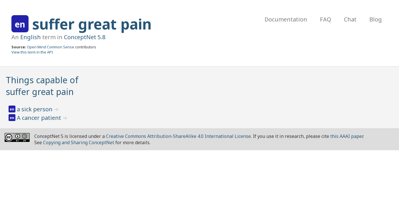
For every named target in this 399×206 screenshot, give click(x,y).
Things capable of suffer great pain (42, 86)
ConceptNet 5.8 (84, 37)
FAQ (325, 19)
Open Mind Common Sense (50, 46)
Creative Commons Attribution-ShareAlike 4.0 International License (178, 136)
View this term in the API (32, 52)
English (30, 37)
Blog (375, 19)
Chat (350, 19)
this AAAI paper (346, 136)
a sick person (35, 109)
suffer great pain (92, 24)
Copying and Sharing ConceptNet (78, 142)
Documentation (286, 19)
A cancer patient (40, 118)
